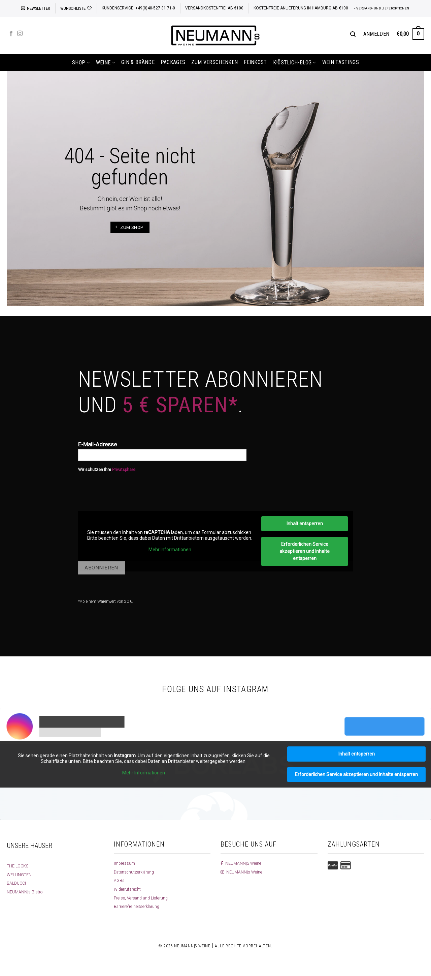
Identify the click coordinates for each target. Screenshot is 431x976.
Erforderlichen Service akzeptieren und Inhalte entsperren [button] (304, 551)
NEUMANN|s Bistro (25, 891)
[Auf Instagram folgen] (20, 34)
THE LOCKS (19, 865)
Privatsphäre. (124, 469)
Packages (173, 62)
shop (81, 62)
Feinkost (255, 62)
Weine (105, 62)
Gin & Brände (138, 62)
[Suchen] (353, 34)
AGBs (119, 880)
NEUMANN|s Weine (242, 872)
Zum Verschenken (214, 62)
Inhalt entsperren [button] (304, 523)
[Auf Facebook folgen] (11, 34)
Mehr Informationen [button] (169, 549)
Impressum (125, 863)
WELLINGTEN (20, 874)
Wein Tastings (340, 62)
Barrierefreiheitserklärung (139, 906)
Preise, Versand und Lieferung (143, 897)
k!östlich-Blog (294, 62)
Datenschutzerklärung (136, 872)
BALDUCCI (17, 883)
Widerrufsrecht (129, 889)
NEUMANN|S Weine (242, 863)
